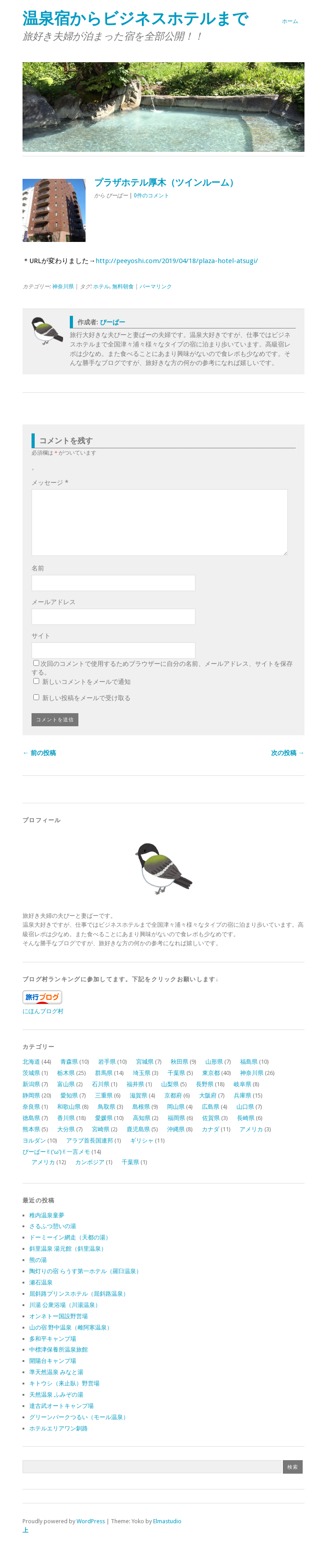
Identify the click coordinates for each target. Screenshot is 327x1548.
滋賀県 (138, 1095)
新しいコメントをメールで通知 (86, 681)
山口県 (245, 1106)
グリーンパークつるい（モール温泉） (79, 1417)
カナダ (210, 1129)
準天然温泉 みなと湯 (56, 1372)
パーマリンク (156, 286)
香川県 (66, 1118)
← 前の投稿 (39, 752)
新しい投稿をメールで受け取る (86, 697)
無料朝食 (123, 286)
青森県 (69, 1061)
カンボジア (89, 1162)
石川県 (100, 1084)
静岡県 (31, 1095)
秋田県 (179, 1061)
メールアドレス (54, 602)
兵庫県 (242, 1095)
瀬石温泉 (41, 1282)
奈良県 (31, 1106)
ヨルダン (34, 1140)
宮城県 (145, 1061)
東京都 (211, 1073)
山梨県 (170, 1084)
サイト (41, 635)
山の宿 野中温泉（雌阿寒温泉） (71, 1327)
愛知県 (69, 1095)
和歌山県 (69, 1106)
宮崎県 (100, 1129)
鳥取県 (106, 1106)
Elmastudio (167, 1521)
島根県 (141, 1106)
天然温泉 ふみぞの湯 (56, 1394)
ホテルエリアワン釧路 (58, 1428)
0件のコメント (151, 195)
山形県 (214, 1061)
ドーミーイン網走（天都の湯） (70, 1237)
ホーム (290, 21)
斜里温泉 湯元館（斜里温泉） (68, 1248)
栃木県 (66, 1073)
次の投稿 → (287, 752)
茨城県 (31, 1073)
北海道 (31, 1061)
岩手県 (107, 1061)
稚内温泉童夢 (46, 1215)
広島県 (210, 1106)
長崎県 (245, 1118)
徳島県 (31, 1118)
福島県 (249, 1061)
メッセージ (50, 482)
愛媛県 (104, 1118)
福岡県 (176, 1118)
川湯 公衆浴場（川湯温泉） (65, 1305)
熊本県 (31, 1129)
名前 (38, 568)
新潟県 (31, 1084)
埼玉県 (141, 1073)
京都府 (173, 1095)
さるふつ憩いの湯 (52, 1226)
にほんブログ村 (43, 1011)
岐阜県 (242, 1084)
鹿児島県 (138, 1129)
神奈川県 (63, 286)
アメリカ (251, 1129)
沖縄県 (176, 1129)
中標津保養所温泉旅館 (58, 1349)
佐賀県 (211, 1118)
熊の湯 (38, 1260)
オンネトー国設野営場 (58, 1316)
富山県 (66, 1084)
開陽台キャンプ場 (52, 1360)
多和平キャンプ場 (52, 1338)
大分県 (66, 1129)
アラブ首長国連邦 (89, 1140)
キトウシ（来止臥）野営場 (64, 1383)
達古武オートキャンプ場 (61, 1405)
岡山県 (176, 1106)
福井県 (135, 1084)
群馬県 (104, 1073)
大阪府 (208, 1095)
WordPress (91, 1521)
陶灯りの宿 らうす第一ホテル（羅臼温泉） (85, 1271)
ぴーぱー (112, 322)
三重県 (104, 1095)
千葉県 (176, 1073)
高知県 (141, 1118)
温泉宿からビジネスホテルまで (135, 18)
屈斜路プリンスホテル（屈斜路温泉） (79, 1293)
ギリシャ (142, 1140)
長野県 (204, 1084)
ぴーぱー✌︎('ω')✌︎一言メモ (56, 1151)
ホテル (101, 286)
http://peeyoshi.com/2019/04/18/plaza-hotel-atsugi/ (176, 261)
